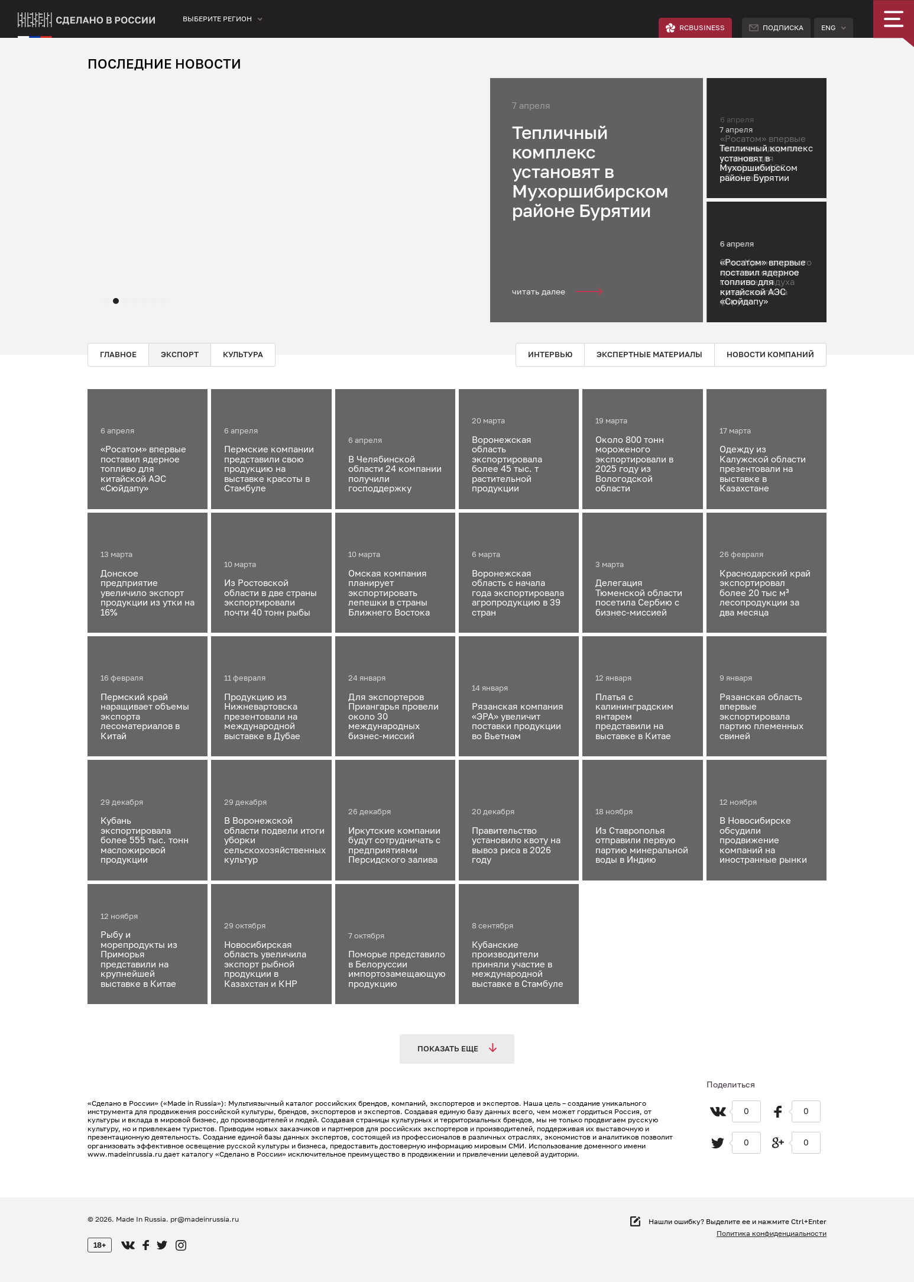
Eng (828, 27)
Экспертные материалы (649, 354)
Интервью (550, 354)
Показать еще (457, 1048)
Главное (118, 354)
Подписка (776, 27)
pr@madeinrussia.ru (204, 1219)
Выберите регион (217, 18)
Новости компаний (770, 354)
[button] (106, 301)
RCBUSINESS (695, 28)
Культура (243, 354)
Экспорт (180, 354)
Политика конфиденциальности (772, 1233)
